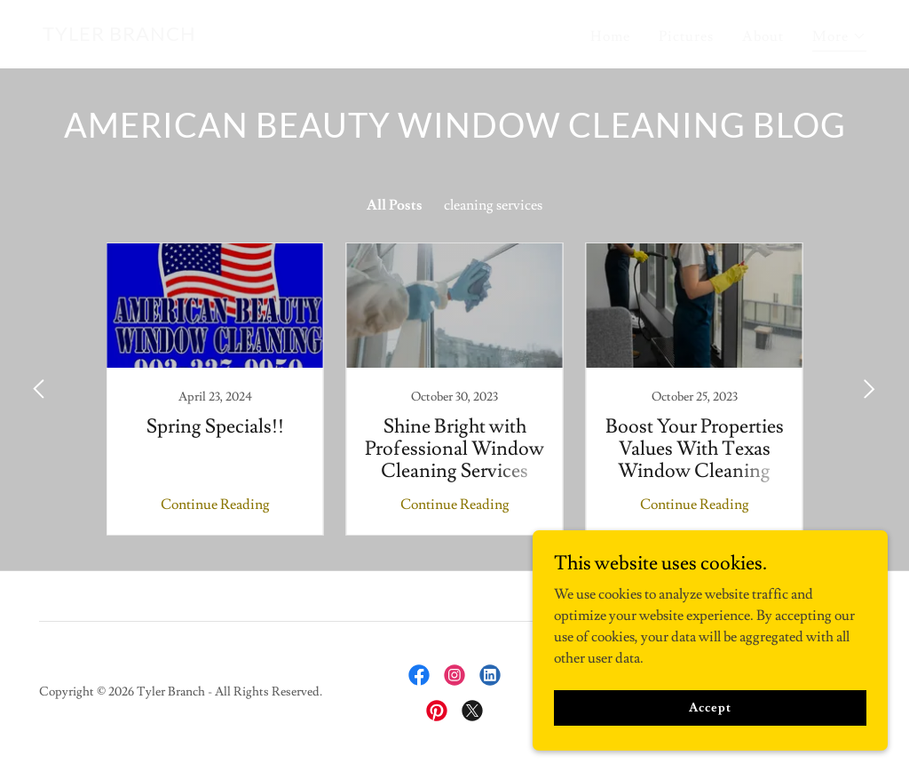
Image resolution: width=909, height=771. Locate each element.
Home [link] (610, 36)
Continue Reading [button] (215, 504)
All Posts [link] (395, 205)
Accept (710, 707)
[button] (839, 39)
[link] (119, 36)
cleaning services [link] (493, 205)
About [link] (763, 36)
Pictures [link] (686, 36)
